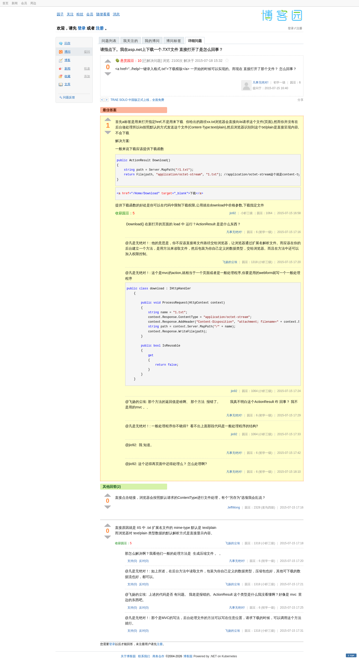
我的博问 (152, 41)
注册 (100, 28)
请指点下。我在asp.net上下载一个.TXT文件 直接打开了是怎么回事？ (161, 49)
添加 (87, 76)
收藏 (67, 76)
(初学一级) (265, 232)
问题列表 (109, 41)
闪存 (67, 43)
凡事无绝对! (260, 82)
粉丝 (79, 14)
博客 (67, 60)
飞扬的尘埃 (229, 262)
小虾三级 (247, 213)
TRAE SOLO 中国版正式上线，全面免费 (137, 100)
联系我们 (144, 656)
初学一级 (279, 82)
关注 (70, 14)
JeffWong (233, 507)
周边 (33, 3)
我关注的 (130, 41)
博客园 (187, 656)
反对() (144, 561)
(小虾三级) (265, 262)
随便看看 (103, 14)
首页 (5, 3)
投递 (87, 68)
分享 (300, 100)
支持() (132, 561)
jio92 (233, 213)
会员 (24, 3)
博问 (67, 51)
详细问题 (195, 41)
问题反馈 (69, 97)
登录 (82, 28)
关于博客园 (128, 656)
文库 (67, 84)
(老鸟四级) (268, 507)
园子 (60, 14)
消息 (116, 14)
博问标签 (173, 41)
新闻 (15, 3)
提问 (87, 51)
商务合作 (158, 656)
